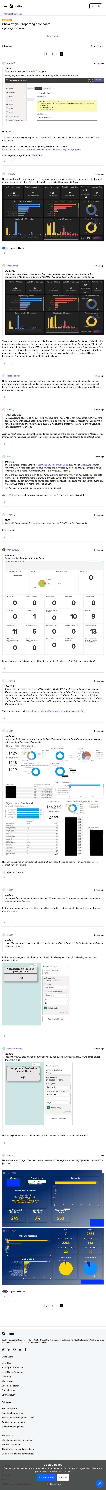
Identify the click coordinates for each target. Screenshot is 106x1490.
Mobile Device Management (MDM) (18, 1417)
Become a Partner (10, 1385)
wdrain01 (10, 63)
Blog (45, 488)
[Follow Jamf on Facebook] (25, 1349)
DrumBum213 (12, 550)
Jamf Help (7, 1363)
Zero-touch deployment (13, 1413)
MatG (9, 456)
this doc (31, 689)
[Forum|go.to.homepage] (16, 6)
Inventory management (13, 1426)
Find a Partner (8, 1390)
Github (84, 465)
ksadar (9, 731)
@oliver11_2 (7, 495)
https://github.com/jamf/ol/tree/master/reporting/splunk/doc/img (54, 711)
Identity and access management (17, 1440)
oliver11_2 (10, 409)
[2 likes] (13, 248)
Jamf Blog (6, 1376)
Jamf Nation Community (13, 1372)
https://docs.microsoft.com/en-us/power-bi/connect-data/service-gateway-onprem (41, 149)
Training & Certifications (13, 1367)
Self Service (7, 1435)
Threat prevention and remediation (18, 1449)
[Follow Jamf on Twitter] (3, 1349)
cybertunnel (12, 265)
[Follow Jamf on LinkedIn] (8, 1349)
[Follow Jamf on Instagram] (20, 1349)
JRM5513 (10, 174)
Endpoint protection (11, 1444)
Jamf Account (8, 1395)
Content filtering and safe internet (18, 1453)
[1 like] (13, 872)
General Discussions (14, 14)
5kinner (9, 1155)
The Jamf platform (10, 1408)
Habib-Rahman (13, 376)
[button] (5, 7)
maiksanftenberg (14, 1048)
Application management (13, 1422)
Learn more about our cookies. (56, 1471)
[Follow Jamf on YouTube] (14, 1349)
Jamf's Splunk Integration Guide (53, 465)
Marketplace (8, 1381)
